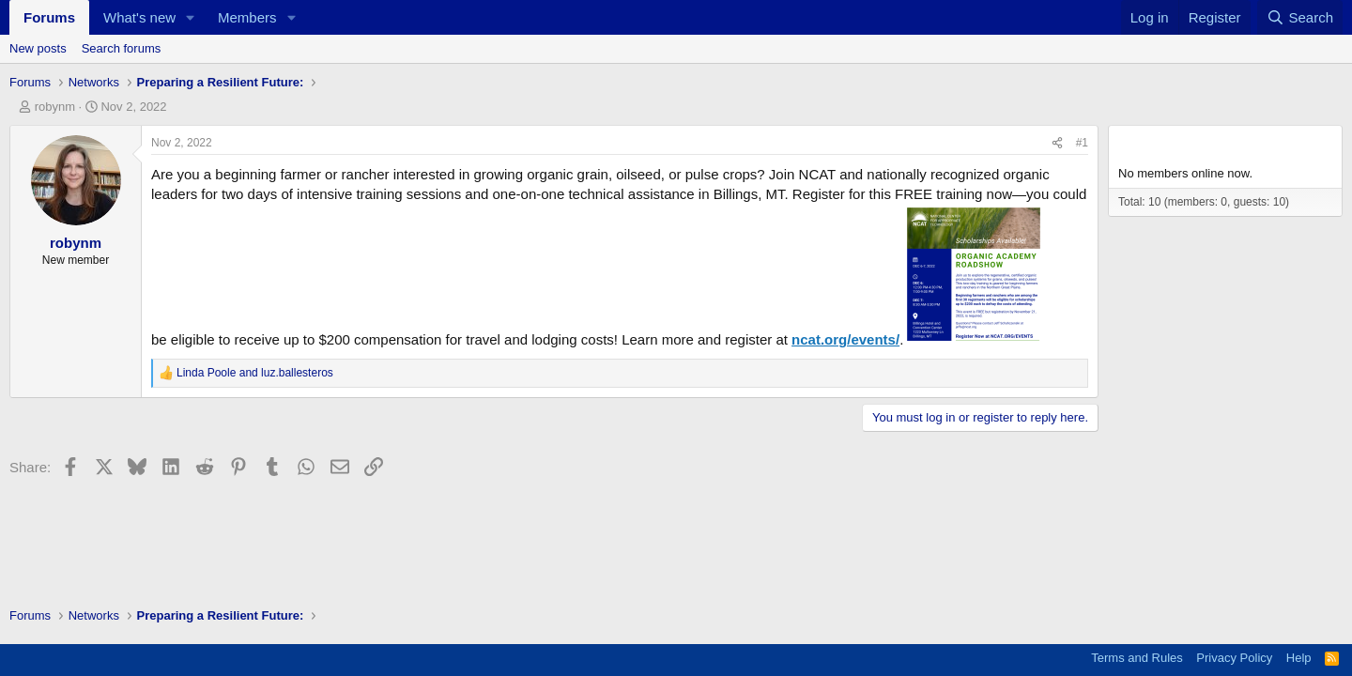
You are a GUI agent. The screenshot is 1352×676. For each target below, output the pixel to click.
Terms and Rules (1137, 658)
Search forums (121, 48)
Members (247, 17)
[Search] (1300, 17)
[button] (190, 17)
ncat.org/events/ (845, 339)
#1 (1082, 142)
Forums (49, 17)
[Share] (1057, 143)
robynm (55, 107)
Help (1299, 658)
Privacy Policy (1234, 658)
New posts (38, 48)
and (255, 372)
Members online (1175, 142)
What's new (139, 17)
